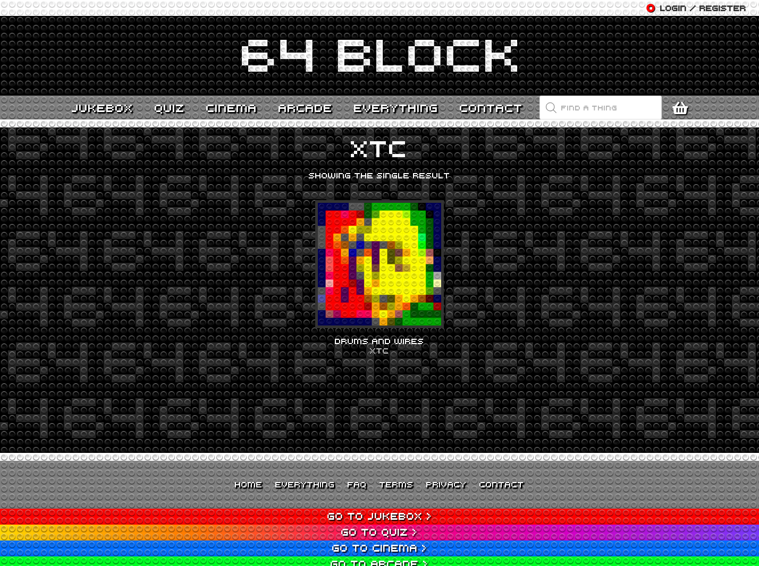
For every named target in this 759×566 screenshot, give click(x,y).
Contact (501, 484)
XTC (379, 350)
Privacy (446, 484)
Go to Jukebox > (379, 515)
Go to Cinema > (379, 547)
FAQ (357, 484)
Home (249, 484)
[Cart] (683, 108)
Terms (397, 484)
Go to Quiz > (379, 531)
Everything (305, 484)
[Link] (379, 56)
